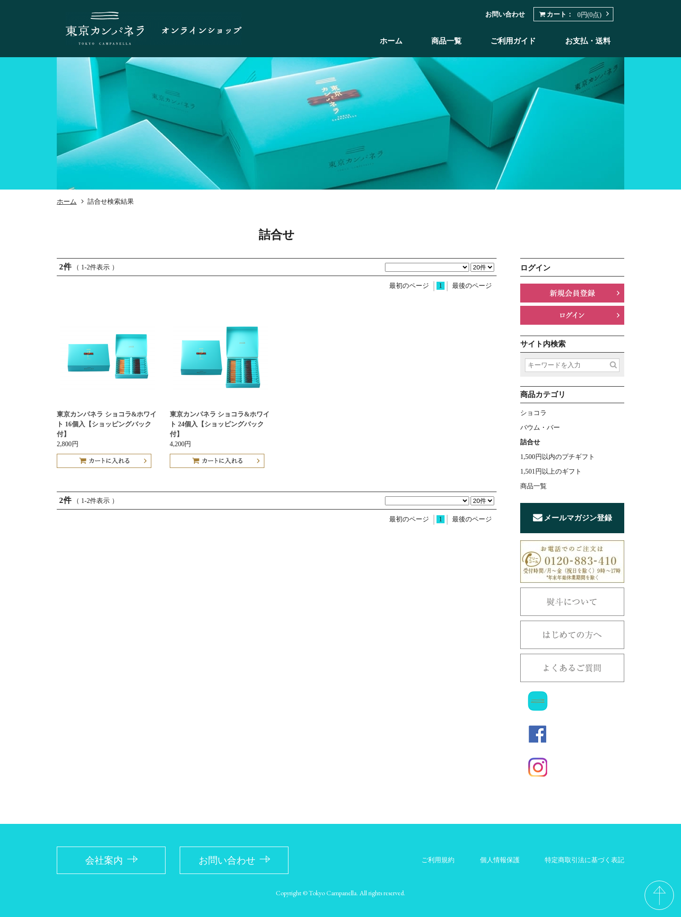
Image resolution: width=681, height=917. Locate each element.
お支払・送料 (588, 41)
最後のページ (472, 285)
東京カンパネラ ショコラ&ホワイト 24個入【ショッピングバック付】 (220, 424)
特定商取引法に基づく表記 (584, 860)
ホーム (391, 41)
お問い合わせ (505, 14)
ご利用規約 (437, 860)
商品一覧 (446, 41)
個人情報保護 (500, 860)
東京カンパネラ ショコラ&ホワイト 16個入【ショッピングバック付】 (107, 424)
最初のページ (409, 285)
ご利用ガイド (513, 41)
